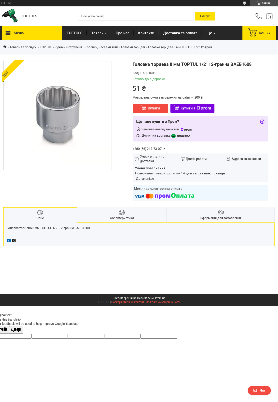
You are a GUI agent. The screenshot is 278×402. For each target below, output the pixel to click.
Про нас (122, 33)
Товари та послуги (23, 47)
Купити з (196, 108)
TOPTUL (46, 47)
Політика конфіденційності (163, 302)
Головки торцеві (133, 47)
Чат (259, 390)
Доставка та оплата (180, 33)
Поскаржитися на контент (127, 302)
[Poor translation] (16, 330)
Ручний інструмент (68, 47)
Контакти (146, 33)
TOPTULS (74, 33)
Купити (154, 108)
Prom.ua (160, 298)
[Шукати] (205, 16)
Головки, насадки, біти (102, 47)
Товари (97, 33)
